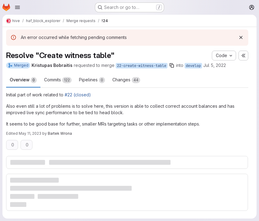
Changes (126, 80)
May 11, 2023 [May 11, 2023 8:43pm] (30, 133)
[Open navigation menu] (17, 7)
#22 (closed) (78, 94)
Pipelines (92, 80)
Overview (23, 80)
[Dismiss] (241, 37)
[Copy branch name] (171, 65)
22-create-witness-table (141, 65)
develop (193, 65)
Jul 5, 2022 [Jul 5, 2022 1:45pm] (214, 65)
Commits (58, 80)
